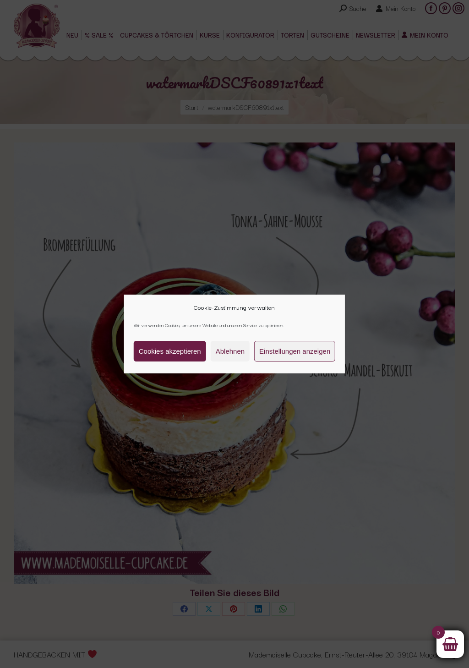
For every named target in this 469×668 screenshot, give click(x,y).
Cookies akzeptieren (170, 351)
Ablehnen (230, 351)
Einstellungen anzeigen (294, 351)
